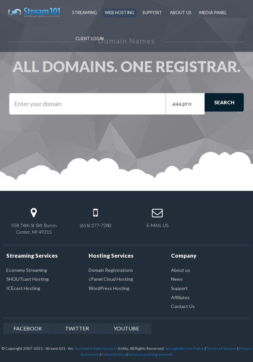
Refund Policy (113, 354)
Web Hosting (119, 12)
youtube (126, 328)
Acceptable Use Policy (184, 348)
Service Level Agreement (150, 354)
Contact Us (183, 306)
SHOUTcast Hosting (27, 279)
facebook (28, 328)
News (177, 279)
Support (152, 12)
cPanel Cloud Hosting (111, 279)
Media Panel (213, 12)
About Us (180, 12)
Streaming (84, 12)
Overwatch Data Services (95, 348)
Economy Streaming (26, 270)
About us (180, 270)
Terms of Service (221, 348)
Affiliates (180, 297)
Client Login (89, 38)
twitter (77, 328)
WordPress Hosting (109, 288)
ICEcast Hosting (23, 288)
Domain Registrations (111, 270)
